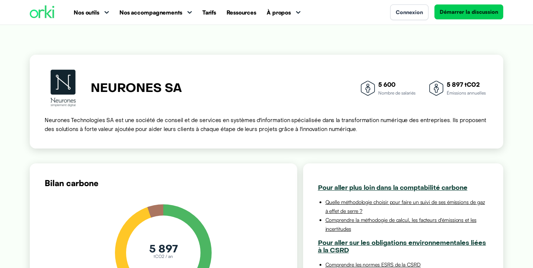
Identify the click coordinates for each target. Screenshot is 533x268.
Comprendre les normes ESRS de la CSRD (373, 264)
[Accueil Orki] (42, 12)
